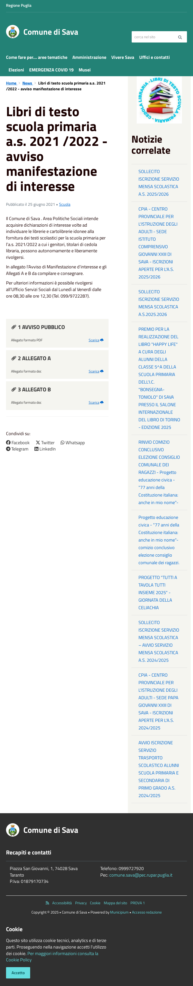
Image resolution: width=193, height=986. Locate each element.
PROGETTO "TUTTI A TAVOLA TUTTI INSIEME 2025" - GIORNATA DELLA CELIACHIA (157, 592)
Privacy (81, 903)
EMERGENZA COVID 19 (51, 69)
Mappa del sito (115, 903)
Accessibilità (62, 903)
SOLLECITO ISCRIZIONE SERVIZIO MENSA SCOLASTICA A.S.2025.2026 (158, 303)
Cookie (95, 903)
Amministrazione (89, 57)
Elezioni (16, 69)
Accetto (18, 973)
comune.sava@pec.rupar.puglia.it (140, 875)
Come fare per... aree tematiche (36, 57)
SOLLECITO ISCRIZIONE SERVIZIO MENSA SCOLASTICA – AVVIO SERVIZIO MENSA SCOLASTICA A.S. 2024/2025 (158, 641)
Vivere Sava (122, 57)
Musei (85, 69)
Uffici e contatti (154, 57)
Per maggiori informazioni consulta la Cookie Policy (52, 956)
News (27, 83)
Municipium (119, 912)
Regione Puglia (18, 5)
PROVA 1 (137, 903)
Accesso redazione (147, 912)
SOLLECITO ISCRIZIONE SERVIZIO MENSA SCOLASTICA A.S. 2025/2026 (158, 182)
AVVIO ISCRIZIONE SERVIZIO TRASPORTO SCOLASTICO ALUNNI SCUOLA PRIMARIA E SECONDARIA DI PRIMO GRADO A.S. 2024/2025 (158, 769)
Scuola (64, 204)
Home (11, 83)
